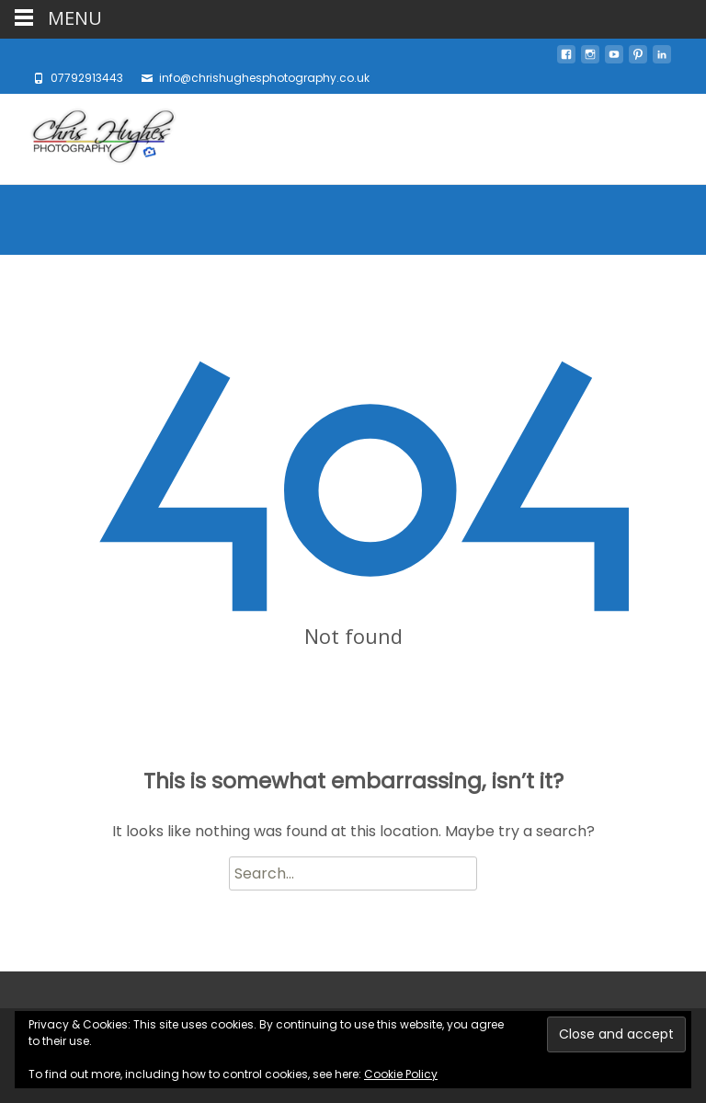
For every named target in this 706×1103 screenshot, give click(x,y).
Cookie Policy (401, 1074)
